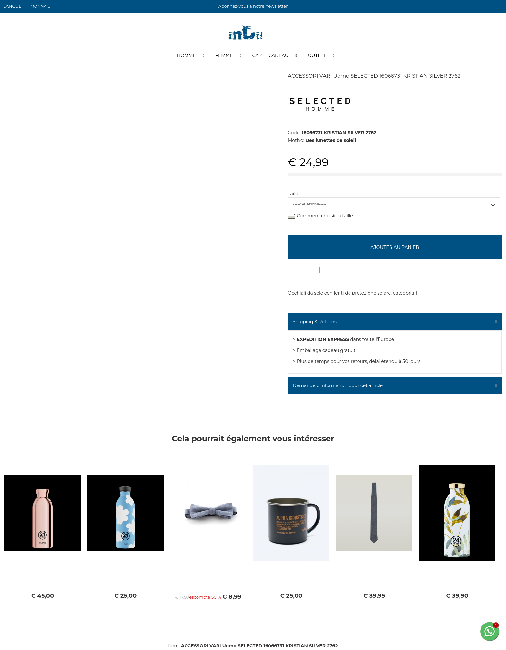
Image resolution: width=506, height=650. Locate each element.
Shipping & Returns (315, 322)
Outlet (317, 56)
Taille (293, 194)
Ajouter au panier (394, 248)
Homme (186, 56)
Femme (224, 56)
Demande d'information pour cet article (338, 386)
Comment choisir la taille (325, 216)
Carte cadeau (270, 56)
